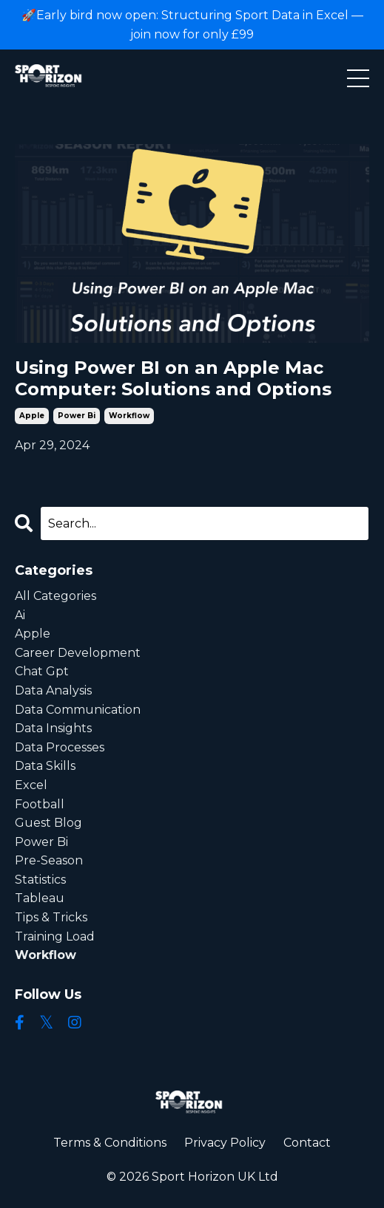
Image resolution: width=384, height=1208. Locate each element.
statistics (40, 880)
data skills (45, 766)
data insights (53, 728)
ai (20, 615)
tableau (39, 898)
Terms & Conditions (109, 1143)
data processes (59, 747)
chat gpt (42, 671)
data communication (78, 710)
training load (55, 936)
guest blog (48, 823)
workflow (129, 415)
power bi (76, 415)
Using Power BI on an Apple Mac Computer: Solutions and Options (173, 379)
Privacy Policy (225, 1143)
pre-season (49, 860)
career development (78, 653)
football (39, 804)
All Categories (55, 596)
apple (31, 415)
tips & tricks (51, 917)
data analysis (53, 690)
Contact (307, 1143)
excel (31, 785)
